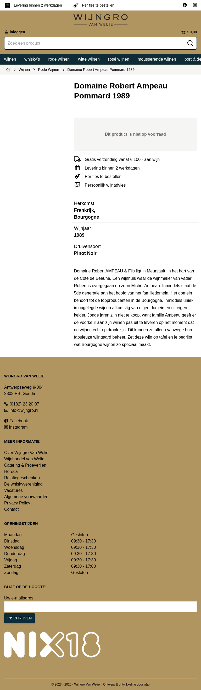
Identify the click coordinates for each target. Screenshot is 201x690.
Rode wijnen (59, 59)
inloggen (14, 32)
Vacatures (13, 490)
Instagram (16, 427)
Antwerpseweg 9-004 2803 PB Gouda (23, 390)
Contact (11, 509)
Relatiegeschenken (22, 478)
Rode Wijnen (48, 69)
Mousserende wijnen (157, 59)
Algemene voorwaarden (26, 496)
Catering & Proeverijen (25, 465)
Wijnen (10, 59)
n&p (146, 684)
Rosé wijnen (118, 59)
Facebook (16, 421)
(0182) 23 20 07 (21, 404)
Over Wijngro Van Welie (26, 452)
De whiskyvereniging (23, 484)
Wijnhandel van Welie (24, 459)
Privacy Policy (17, 503)
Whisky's (32, 59)
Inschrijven (19, 618)
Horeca (11, 471)
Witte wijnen (89, 59)
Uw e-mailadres (18, 598)
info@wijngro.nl (21, 410)
